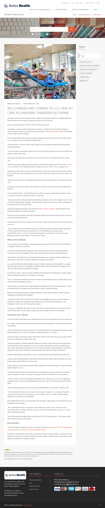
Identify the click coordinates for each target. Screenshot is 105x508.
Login (98, 2)
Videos (50, 34)
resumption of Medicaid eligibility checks (33, 429)
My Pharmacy (61, 9)
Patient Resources (80, 9)
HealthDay (18, 459)
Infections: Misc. (85, 77)
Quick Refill (80, 2)
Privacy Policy (34, 489)
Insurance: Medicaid (86, 73)
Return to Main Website (40, 9)
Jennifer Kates (53, 131)
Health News (37, 34)
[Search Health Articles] (49, 29)
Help (72, 2)
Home (74, 15)
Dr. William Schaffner (48, 209)
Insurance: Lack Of (85, 62)
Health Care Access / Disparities (89, 65)
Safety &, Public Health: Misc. (89, 69)
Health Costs (84, 80)
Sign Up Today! (90, 2)
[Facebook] (99, 505)
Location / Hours (34, 486)
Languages (65, 2)
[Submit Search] (71, 29)
